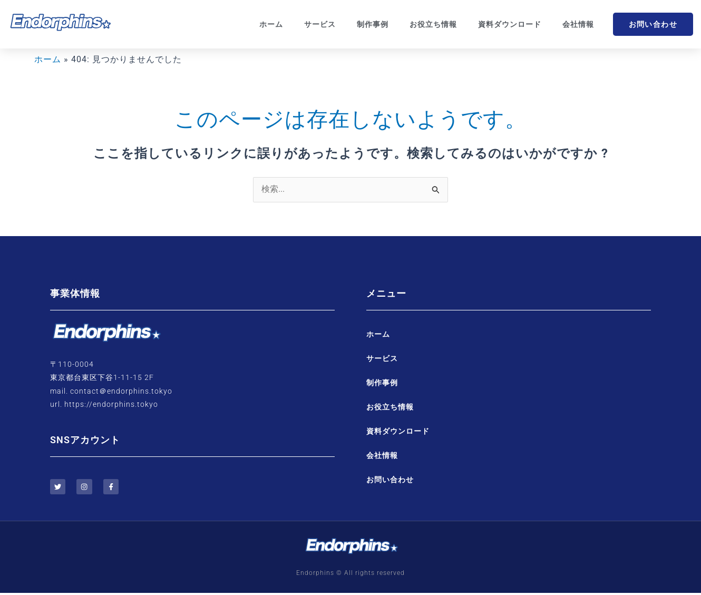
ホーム (271, 24)
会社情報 (578, 24)
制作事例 (372, 24)
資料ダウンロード (509, 24)
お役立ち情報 (433, 24)
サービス (320, 24)
